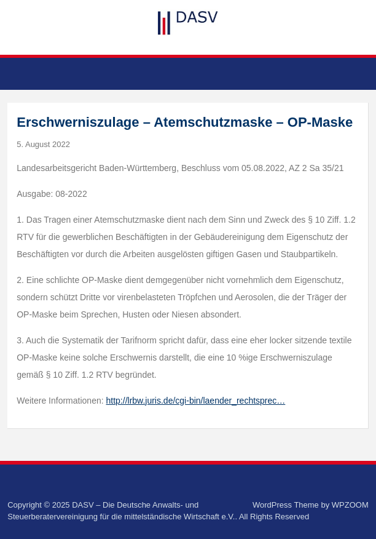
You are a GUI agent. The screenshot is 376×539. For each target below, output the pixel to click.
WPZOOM (350, 504)
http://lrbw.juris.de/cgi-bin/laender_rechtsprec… (196, 400)
